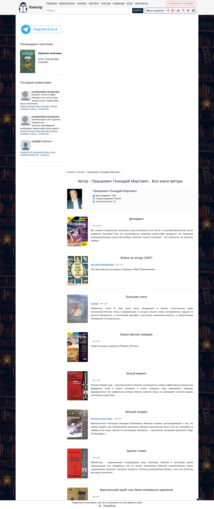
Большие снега (136, 149)
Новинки (119, 3)
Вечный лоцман (136, 260)
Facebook (111, 470)
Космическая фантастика (103, 380)
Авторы (94, 3)
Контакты (141, 3)
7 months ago (43, 108)
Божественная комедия (136, 185)
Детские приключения (101, 118)
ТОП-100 (106, 3)
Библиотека (67, 3)
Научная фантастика (101, 268)
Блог (130, 3)
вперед (131, 450)
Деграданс (136, 71)
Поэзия (94, 157)
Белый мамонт (136, 224)
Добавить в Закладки (181, 3)
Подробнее (109, 505)
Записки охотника (44, 54)
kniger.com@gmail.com (167, 470)
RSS (108, 497)
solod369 (36, 144)
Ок (99, 505)
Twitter (109, 490)
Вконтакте (112, 482)
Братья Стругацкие (136, 412)
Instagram (111, 494)
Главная (51, 3)
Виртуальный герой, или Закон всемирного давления (136, 334)
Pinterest (110, 486)
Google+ (111, 474)
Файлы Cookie (156, 478)
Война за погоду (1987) (136, 110)
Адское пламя (136, 297)
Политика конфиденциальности (165, 474)
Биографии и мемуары (101, 419)
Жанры (82, 3)
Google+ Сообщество (118, 478)
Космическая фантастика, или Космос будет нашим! (136, 373)
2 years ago (44, 157)
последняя (143, 450)
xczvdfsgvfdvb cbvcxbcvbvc (46, 91)
